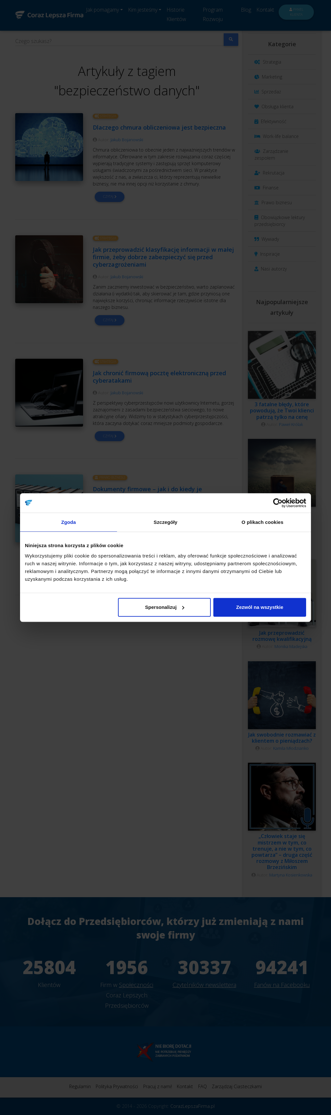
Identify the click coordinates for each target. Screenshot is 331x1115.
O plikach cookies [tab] (262, 522)
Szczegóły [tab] (165, 522)
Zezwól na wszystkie (259, 607)
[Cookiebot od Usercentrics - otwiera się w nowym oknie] (278, 503)
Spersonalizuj (165, 607)
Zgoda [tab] (68, 522)
